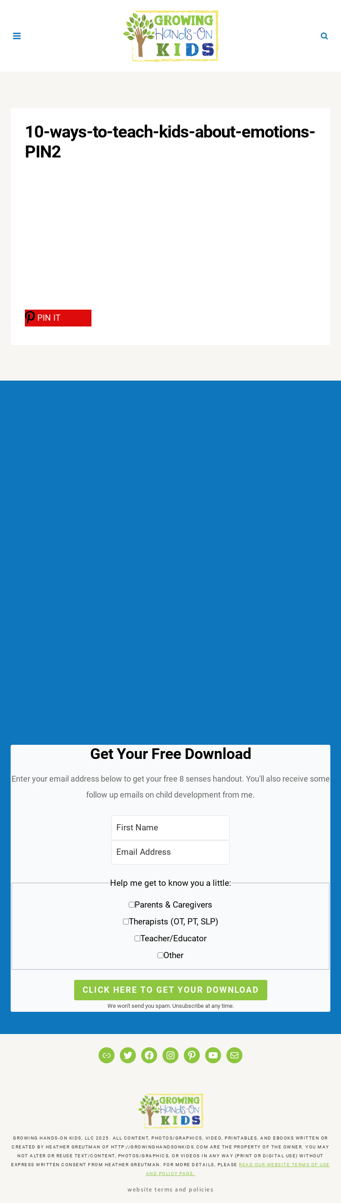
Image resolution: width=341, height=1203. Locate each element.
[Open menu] (17, 36)
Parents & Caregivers (173, 905)
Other (173, 955)
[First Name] (170, 827)
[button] (170, 922)
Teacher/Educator (173, 938)
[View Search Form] (324, 36)
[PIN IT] (58, 318)
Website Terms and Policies (170, 1189)
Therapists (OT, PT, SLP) (173, 921)
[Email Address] (170, 852)
